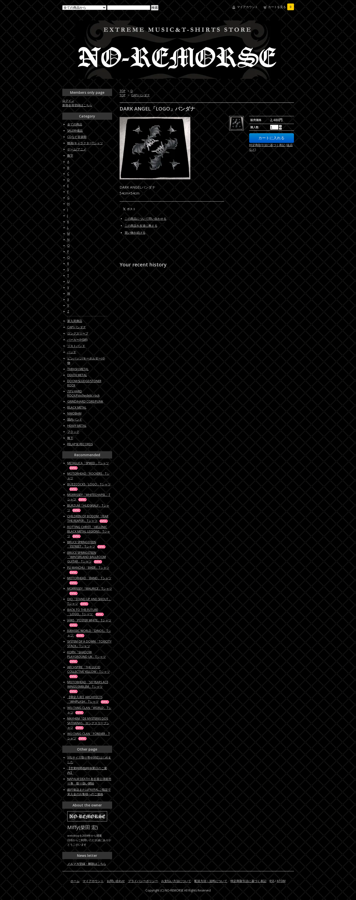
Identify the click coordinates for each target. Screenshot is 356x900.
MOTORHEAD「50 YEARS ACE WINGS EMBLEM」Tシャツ (87, 686)
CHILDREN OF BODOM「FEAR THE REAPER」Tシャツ (88, 518)
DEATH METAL (77, 375)
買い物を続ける (135, 232)
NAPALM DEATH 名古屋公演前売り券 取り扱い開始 (89, 781)
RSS (272, 881)
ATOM (281, 881)
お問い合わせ (116, 881)
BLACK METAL (76, 407)
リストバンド (76, 346)
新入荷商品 (74, 321)
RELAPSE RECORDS (80, 444)
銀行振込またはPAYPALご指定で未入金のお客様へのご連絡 (89, 792)
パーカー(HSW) (77, 340)
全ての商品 (74, 124)
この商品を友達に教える (141, 226)
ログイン (68, 101)
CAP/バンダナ (140, 95)
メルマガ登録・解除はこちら (86, 864)
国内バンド (74, 419)
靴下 (70, 438)
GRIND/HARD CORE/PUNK (85, 401)
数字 (70, 155)
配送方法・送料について (210, 881)
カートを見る (281, 7)
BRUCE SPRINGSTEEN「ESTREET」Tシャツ (86, 544)
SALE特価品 (75, 130)
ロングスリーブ (77, 333)
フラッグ (73, 432)
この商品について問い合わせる (145, 219)
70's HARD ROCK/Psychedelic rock (83, 393)
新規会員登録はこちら (77, 105)
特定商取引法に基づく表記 (248, 881)
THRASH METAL (78, 369)
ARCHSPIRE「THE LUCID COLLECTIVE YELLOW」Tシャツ (88, 671)
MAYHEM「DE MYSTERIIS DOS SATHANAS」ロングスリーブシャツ (88, 723)
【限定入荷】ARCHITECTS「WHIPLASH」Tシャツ (88, 699)
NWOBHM (74, 413)
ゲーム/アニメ (76, 149)
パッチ (71, 352)
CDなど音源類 (76, 137)
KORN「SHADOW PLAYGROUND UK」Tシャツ (86, 656)
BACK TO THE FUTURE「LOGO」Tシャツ (86, 612)
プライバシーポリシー (143, 881)
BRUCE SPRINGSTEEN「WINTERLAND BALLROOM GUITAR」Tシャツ (86, 557)
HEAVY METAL (76, 426)
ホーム (75, 881)
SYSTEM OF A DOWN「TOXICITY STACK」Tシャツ (89, 643)
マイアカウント (247, 7)
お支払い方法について (176, 881)
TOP (123, 91)
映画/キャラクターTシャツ (85, 143)
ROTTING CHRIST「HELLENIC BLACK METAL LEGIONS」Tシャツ (88, 531)
